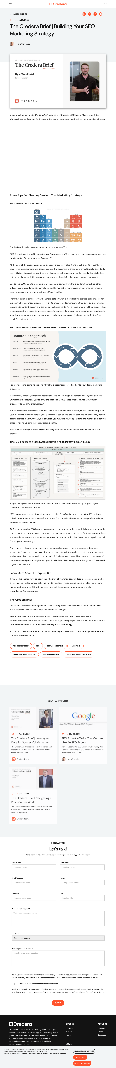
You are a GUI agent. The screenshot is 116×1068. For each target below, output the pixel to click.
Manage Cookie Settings (84, 1051)
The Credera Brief (21, 646)
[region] (58, 1057)
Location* (15, 934)
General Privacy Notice (12, 1054)
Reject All (80, 1057)
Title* (62, 893)
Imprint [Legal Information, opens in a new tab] (63, 1054)
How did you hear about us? (22, 949)
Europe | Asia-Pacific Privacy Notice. (89, 992)
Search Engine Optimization (78, 654)
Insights (68, 1035)
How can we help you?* (21, 909)
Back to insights (18, 14)
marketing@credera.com (25, 591)
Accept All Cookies (82, 1063)
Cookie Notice (54, 1054)
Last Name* (64, 863)
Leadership (102, 1028)
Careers (101, 1032)
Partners (69, 1032)
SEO (37, 646)
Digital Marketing (55, 646)
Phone (62, 878)
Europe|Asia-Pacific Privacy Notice (35, 1054)
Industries (69, 1028)
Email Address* (17, 878)
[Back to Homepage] (58, 4)
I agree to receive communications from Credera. (38, 984)
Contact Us (102, 1035)
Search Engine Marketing (24, 654)
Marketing (75, 646)
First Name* (16, 863)
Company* (16, 893)
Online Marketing (51, 654)
